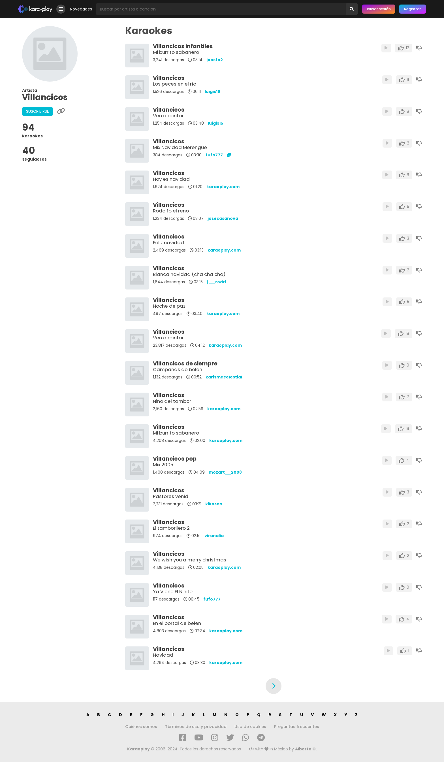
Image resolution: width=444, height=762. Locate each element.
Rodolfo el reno (171, 211)
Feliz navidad (168, 242)
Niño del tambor (172, 401)
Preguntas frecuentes (296, 726)
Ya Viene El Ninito (173, 591)
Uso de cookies (250, 726)
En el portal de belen (177, 623)
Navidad (163, 655)
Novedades (81, 9)
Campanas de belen (177, 369)
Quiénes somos (141, 726)
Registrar (412, 9)
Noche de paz (169, 306)
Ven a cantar (168, 115)
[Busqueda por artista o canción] (221, 9)
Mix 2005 (163, 464)
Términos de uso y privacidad (196, 726)
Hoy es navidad (171, 179)
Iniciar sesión (379, 9)
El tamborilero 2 (171, 528)
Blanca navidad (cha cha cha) (189, 274)
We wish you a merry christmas (189, 560)
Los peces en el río (174, 84)
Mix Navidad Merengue (180, 147)
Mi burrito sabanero (176, 52)
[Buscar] (352, 9)
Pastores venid (170, 496)
